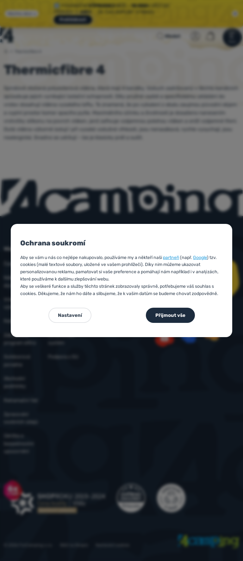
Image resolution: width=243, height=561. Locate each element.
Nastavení (70, 315)
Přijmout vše (170, 315)
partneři (171, 257)
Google (200, 257)
